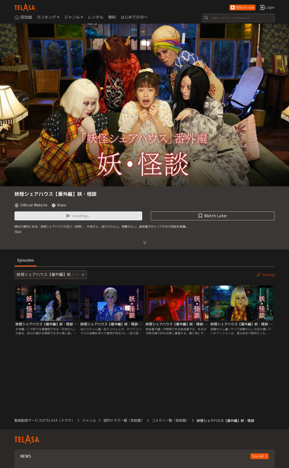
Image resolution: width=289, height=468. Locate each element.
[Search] (238, 18)
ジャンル (89, 420)
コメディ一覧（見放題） (170, 420)
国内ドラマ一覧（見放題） (124, 420)
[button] (242, 8)
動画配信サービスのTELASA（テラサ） (44, 420)
